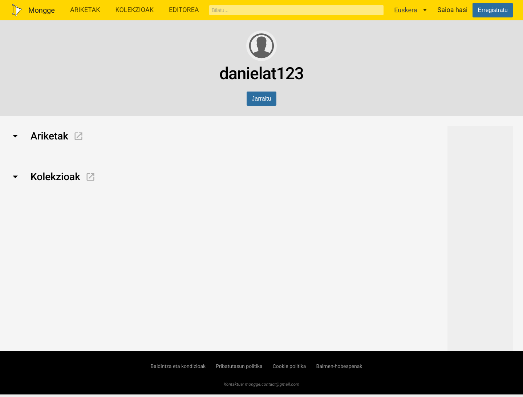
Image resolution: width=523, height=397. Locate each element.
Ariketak (85, 10)
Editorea (184, 10)
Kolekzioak (134, 10)
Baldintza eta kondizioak (178, 366)
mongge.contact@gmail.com (272, 384)
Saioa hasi (453, 10)
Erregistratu (493, 10)
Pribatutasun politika (239, 366)
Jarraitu (261, 99)
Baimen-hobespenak (339, 366)
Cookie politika (289, 366)
